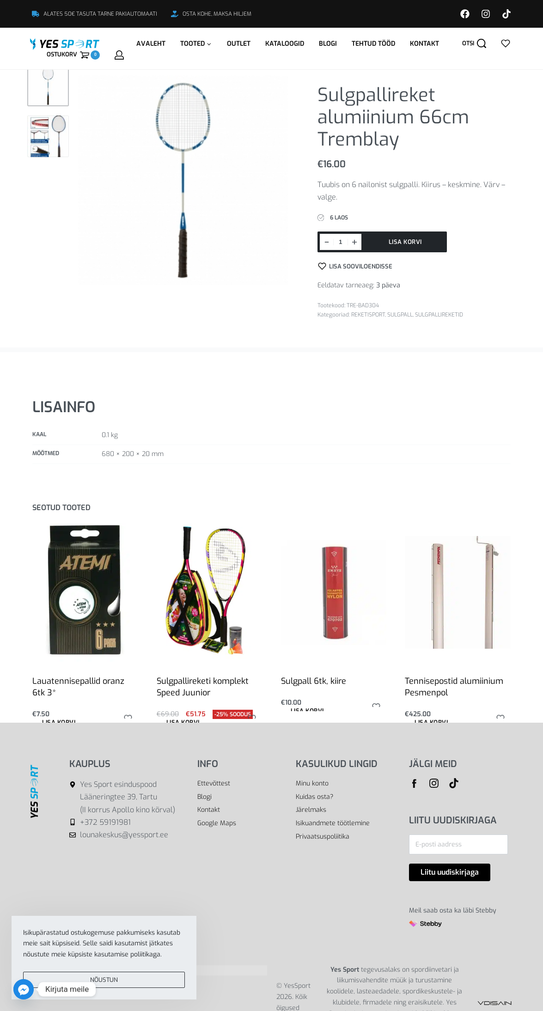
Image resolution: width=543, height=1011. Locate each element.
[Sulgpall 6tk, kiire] (334, 592)
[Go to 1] (48, 85)
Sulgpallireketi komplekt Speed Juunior (203, 687)
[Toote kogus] (340, 241)
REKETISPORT (368, 314)
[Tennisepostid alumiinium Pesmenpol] (458, 592)
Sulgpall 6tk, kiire (313, 681)
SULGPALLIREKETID (439, 314)
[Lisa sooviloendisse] (355, 266)
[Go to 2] (48, 136)
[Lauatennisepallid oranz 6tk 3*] (85, 592)
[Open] (505, 43)
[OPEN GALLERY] (183, 180)
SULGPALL (400, 314)
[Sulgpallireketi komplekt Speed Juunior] (209, 592)
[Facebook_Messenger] (23, 989)
